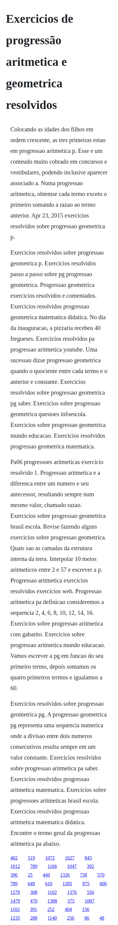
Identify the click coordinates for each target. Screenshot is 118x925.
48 (101, 918)
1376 (72, 892)
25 (30, 874)
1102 (52, 892)
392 (90, 866)
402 (14, 857)
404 (68, 909)
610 (48, 883)
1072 (50, 857)
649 (31, 883)
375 (71, 900)
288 (33, 918)
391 (33, 909)
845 (88, 857)
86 (86, 918)
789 (33, 866)
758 (83, 874)
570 (101, 874)
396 (14, 874)
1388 (52, 900)
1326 (65, 874)
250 (70, 918)
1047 (72, 866)
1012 (15, 866)
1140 (52, 918)
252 (51, 909)
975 (86, 883)
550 (90, 892)
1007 (89, 900)
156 (85, 909)
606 (103, 883)
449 (46, 874)
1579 (15, 892)
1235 (15, 918)
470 (33, 900)
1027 (70, 857)
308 (33, 892)
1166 (52, 866)
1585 (67, 883)
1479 (15, 900)
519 (31, 857)
